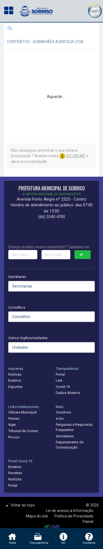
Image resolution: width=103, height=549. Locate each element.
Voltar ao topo (19, 505)
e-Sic (60, 418)
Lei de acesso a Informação (69, 510)
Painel (88, 521)
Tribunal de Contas (23, 431)
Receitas (15, 473)
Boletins (14, 467)
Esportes (15, 387)
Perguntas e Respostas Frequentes (74, 427)
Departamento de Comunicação (69, 444)
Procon (14, 437)
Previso (14, 418)
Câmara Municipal (22, 412)
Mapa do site (37, 516)
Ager (12, 425)
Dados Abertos (68, 393)
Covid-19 (63, 387)
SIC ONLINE (72, 156)
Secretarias (17, 277)
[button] (95, 10)
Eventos (14, 380)
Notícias (14, 374)
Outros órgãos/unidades (28, 338)
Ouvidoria (63, 412)
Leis (59, 380)
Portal (60, 374)
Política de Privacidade (73, 516)
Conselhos (16, 307)
